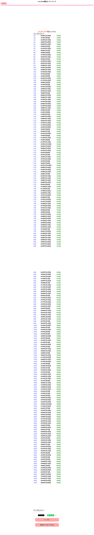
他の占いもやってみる (47, 525)
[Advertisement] (47, 18)
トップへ (3, 3)
